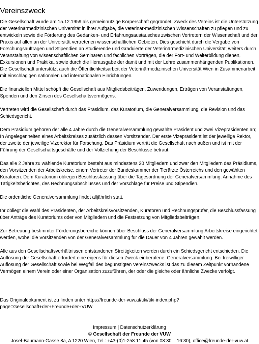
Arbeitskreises (69, 136)
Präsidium (97, 109)
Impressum (104, 327)
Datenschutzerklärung (143, 327)
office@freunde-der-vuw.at (220, 340)
